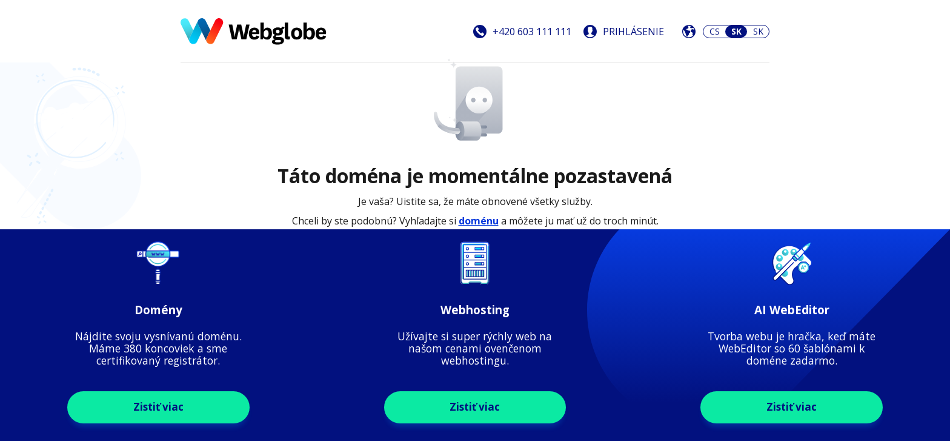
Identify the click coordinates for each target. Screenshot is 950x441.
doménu (479, 220)
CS (714, 31)
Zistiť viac (158, 407)
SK (758, 31)
